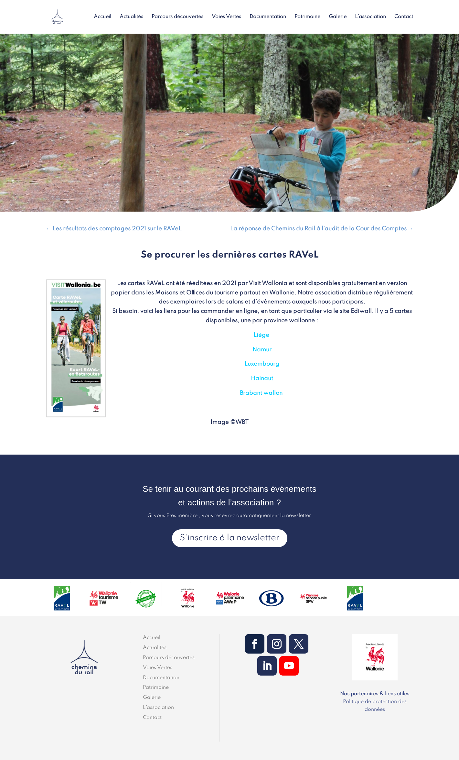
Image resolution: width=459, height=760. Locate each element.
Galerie (338, 17)
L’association (370, 17)
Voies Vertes (226, 17)
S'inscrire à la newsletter (230, 538)
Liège (261, 335)
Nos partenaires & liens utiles (374, 694)
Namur (262, 350)
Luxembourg (261, 364)
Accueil (102, 17)
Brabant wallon (261, 393)
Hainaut (262, 378)
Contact (403, 17)
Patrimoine (307, 17)
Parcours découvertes (177, 17)
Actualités (131, 17)
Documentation (268, 17)
